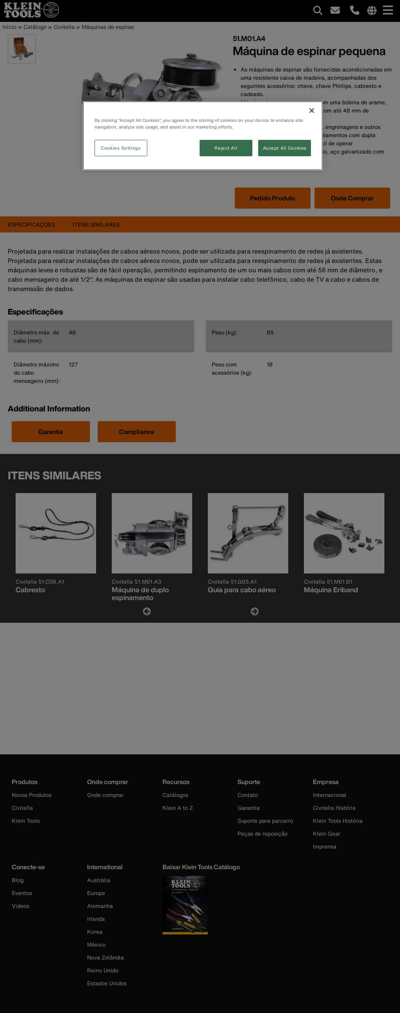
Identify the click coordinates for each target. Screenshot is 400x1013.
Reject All (225, 148)
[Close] (311, 110)
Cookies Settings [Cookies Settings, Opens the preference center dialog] (121, 148)
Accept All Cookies (285, 148)
